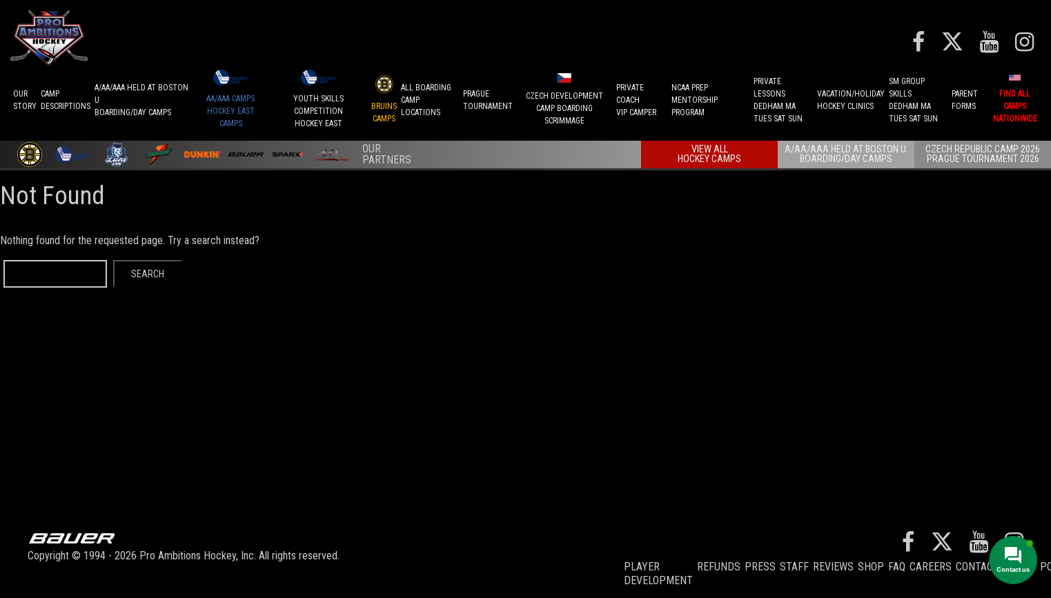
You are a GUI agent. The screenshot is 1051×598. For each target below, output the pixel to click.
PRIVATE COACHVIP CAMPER (636, 100)
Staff (794, 566)
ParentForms (965, 100)
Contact (977, 566)
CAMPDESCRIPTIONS (65, 100)
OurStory (25, 100)
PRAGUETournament (488, 100)
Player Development (658, 573)
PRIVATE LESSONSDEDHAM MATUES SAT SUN (778, 100)
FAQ (896, 566)
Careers (931, 566)
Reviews (833, 566)
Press (760, 566)
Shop (871, 566)
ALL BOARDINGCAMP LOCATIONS (426, 100)
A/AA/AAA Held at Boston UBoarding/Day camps (141, 100)
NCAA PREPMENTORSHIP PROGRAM (694, 100)
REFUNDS (718, 566)
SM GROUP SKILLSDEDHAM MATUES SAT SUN (913, 100)
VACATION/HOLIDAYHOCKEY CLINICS (851, 100)
